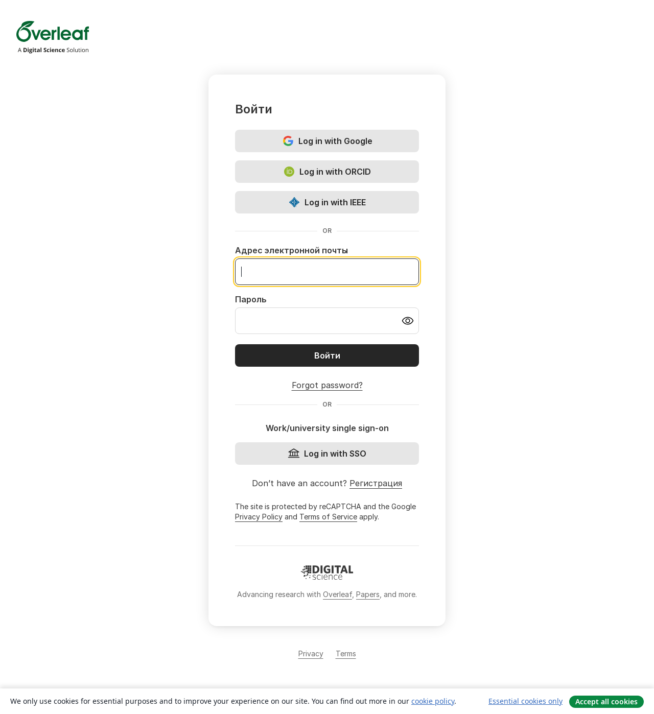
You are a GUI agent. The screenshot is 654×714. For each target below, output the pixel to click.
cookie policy (432, 701)
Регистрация (375, 483)
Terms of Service (328, 516)
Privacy (310, 653)
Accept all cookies (606, 701)
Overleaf (337, 594)
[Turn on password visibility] (407, 320)
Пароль (251, 299)
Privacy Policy (259, 516)
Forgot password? (327, 385)
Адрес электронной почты (291, 250)
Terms (346, 653)
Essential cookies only (525, 701)
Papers (368, 594)
